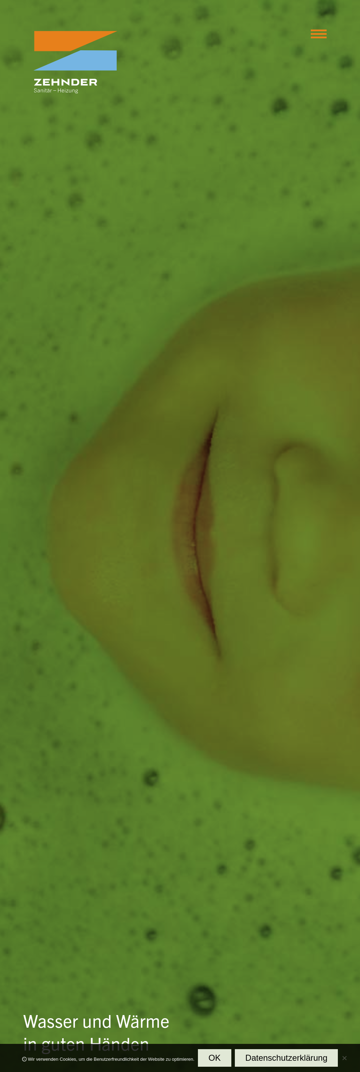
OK (214, 1058)
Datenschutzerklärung (286, 1058)
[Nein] (344, 1059)
